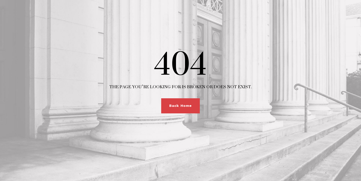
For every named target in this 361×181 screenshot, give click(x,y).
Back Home (180, 106)
